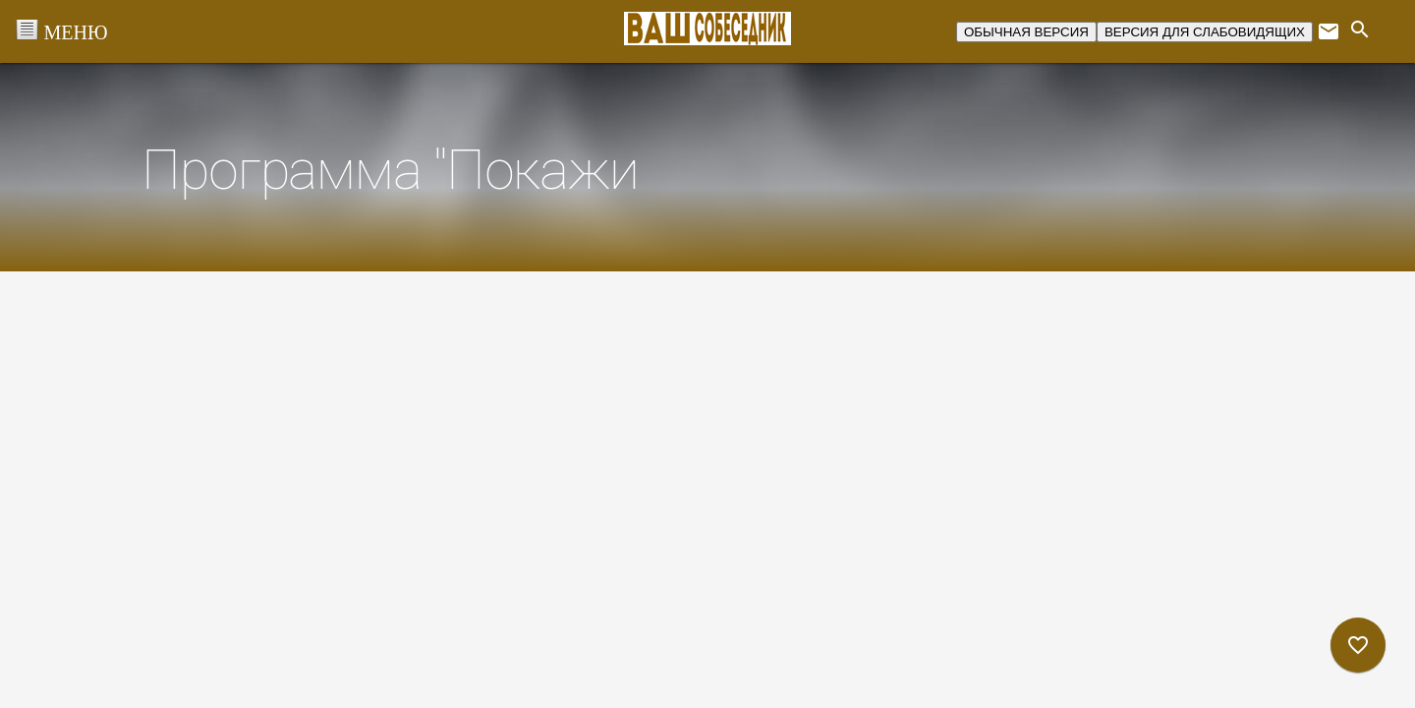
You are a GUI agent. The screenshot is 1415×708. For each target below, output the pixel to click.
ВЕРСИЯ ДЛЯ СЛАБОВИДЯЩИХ (1204, 32)
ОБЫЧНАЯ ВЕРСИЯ (1026, 32)
